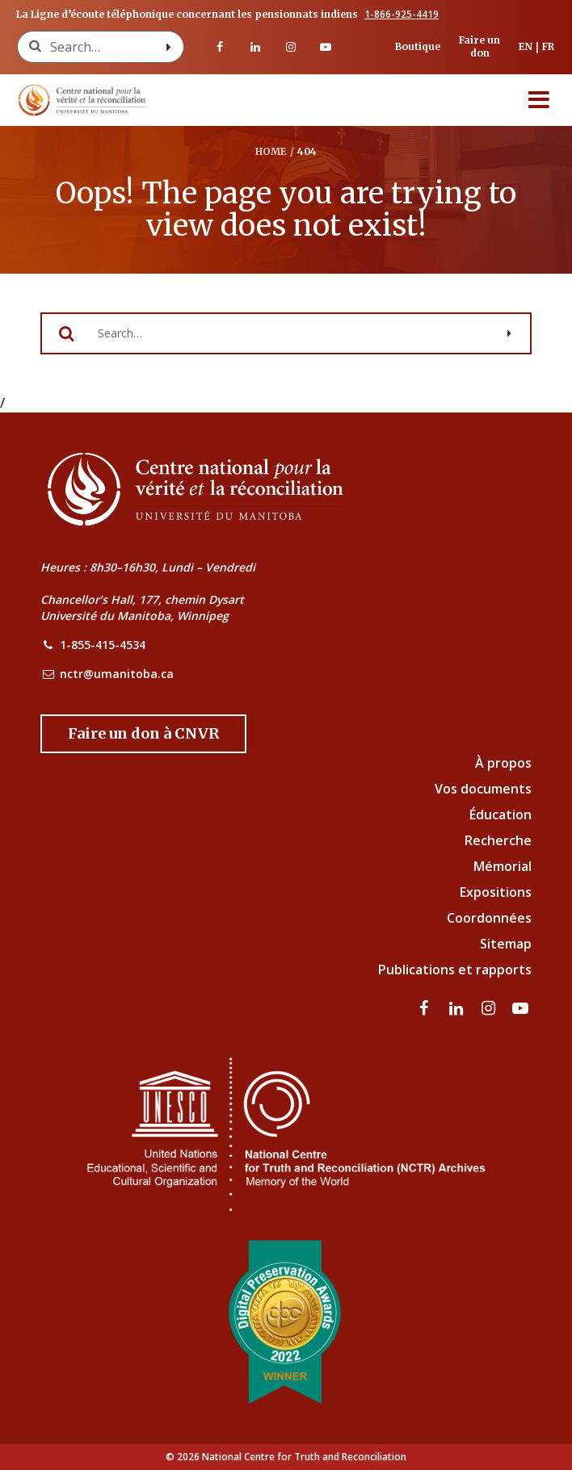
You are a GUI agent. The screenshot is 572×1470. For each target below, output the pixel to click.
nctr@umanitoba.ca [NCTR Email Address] (117, 673)
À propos (503, 763)
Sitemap (506, 944)
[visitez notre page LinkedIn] (255, 47)
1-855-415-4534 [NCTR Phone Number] (102, 644)
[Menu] (539, 100)
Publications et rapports (455, 969)
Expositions (496, 892)
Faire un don (479, 46)
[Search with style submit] (169, 47)
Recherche (498, 840)
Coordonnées (489, 918)
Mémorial (502, 866)
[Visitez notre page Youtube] (326, 47)
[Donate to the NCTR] (143, 733)
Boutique (417, 46)
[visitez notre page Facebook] (220, 47)
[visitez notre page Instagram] (291, 47)
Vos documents (483, 789)
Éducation (500, 814)
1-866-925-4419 (401, 14)
